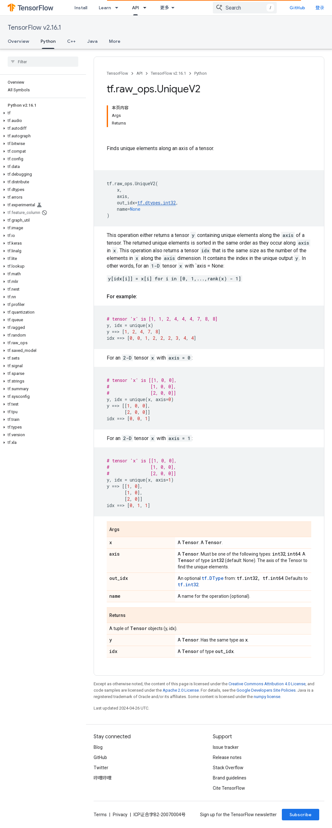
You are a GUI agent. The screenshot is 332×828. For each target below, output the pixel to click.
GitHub (297, 8)
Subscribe (301, 814)
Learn (105, 8)
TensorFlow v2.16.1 (34, 28)
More (114, 41)
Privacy (120, 814)
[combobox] (245, 7)
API (139, 73)
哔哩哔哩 (103, 777)
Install (80, 8)
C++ (71, 41)
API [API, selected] (135, 8)
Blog (98, 747)
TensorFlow (117, 73)
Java (92, 41)
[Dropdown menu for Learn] (118, 7)
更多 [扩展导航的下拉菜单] (164, 8)
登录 (319, 7)
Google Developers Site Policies (266, 690)
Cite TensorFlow (229, 788)
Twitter (101, 767)
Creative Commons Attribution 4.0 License (266, 683)
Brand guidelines (229, 777)
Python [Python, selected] (48, 41)
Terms (100, 814)
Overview (18, 41)
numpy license (267, 696)
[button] (41, 113)
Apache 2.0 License (181, 690)
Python (200, 73)
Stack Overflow (228, 767)
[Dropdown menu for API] (146, 7)
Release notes (227, 757)
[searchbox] (43, 62)
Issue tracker (226, 747)
